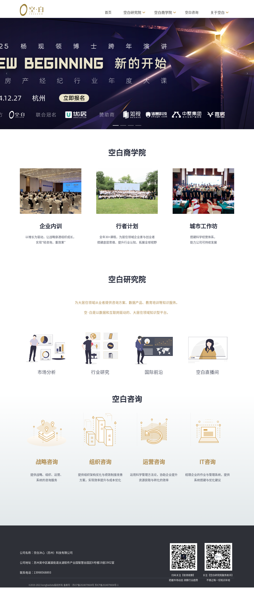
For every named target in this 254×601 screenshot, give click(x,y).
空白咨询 (191, 12)
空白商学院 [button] (165, 12)
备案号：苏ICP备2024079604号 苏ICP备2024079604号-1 (91, 585)
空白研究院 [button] (134, 12)
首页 (108, 12)
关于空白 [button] (219, 12)
